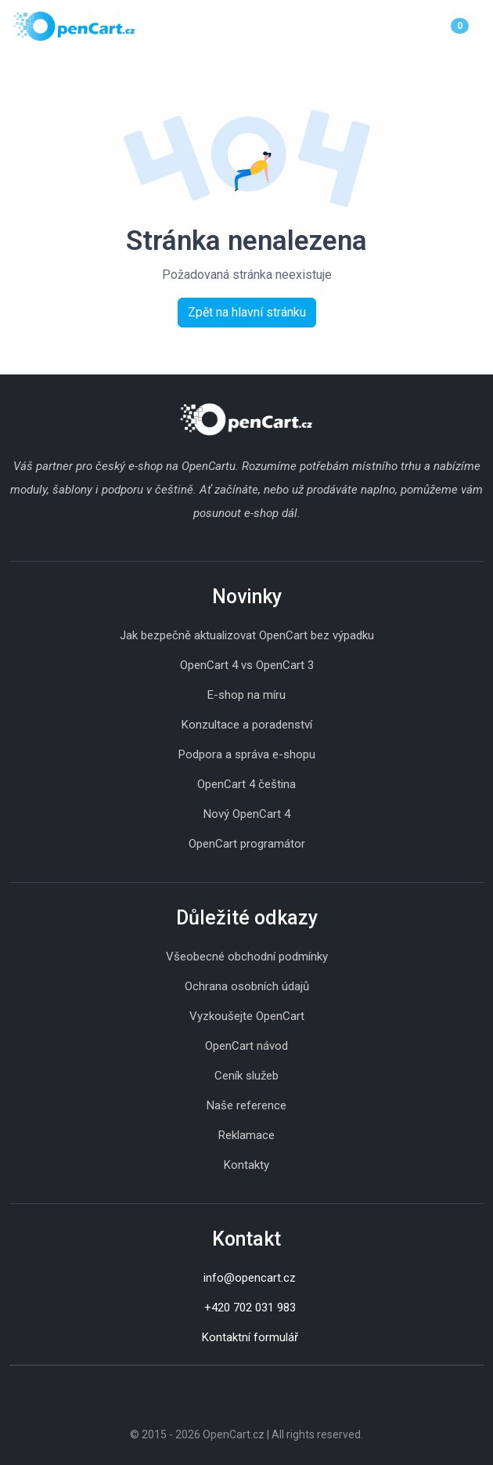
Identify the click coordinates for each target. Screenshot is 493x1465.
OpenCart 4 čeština (246, 784)
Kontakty (246, 1165)
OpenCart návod (246, 1046)
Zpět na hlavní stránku (247, 312)
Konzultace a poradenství (247, 725)
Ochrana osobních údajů (247, 986)
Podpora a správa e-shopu (246, 754)
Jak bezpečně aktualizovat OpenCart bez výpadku (247, 635)
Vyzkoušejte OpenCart (246, 1016)
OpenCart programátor (247, 844)
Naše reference (246, 1105)
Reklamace (246, 1135)
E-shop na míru (246, 695)
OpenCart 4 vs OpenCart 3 (247, 665)
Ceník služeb (246, 1076)
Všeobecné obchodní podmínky (247, 957)
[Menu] (480, 25)
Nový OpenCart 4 (246, 814)
